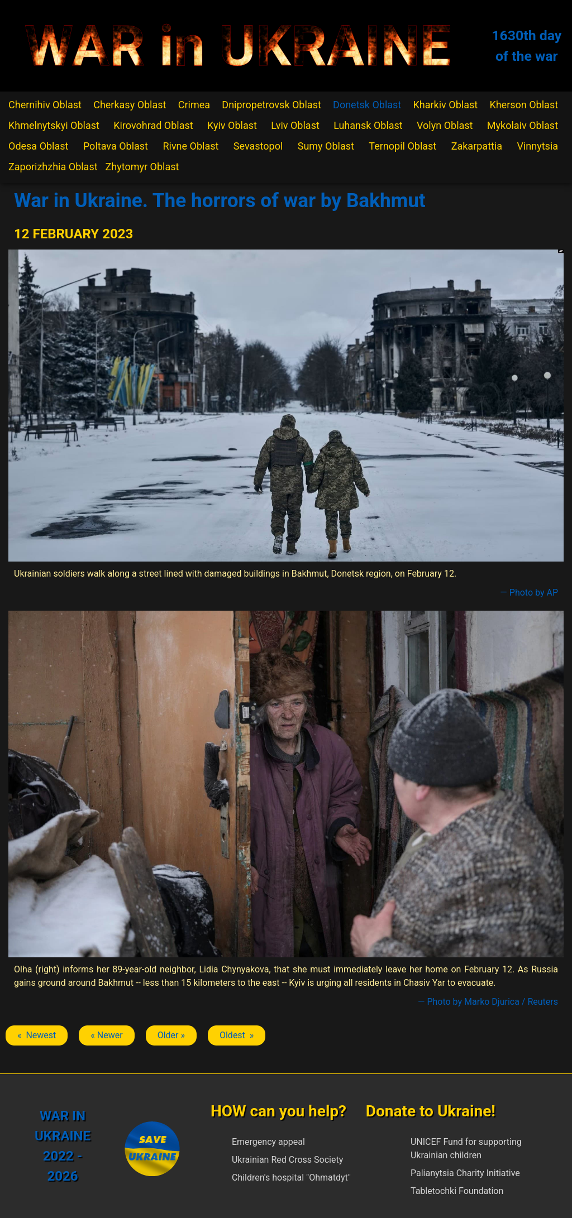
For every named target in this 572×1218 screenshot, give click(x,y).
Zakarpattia (476, 146)
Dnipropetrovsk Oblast (271, 105)
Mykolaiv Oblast (522, 125)
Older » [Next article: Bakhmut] (171, 1035)
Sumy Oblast (326, 146)
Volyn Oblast (445, 125)
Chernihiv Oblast (45, 105)
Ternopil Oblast (402, 146)
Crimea (194, 105)
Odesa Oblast (38, 146)
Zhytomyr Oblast (142, 166)
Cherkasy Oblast (129, 105)
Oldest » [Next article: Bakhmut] (237, 1035)
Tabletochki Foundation (457, 1191)
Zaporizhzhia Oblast (53, 166)
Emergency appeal (268, 1142)
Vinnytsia (537, 146)
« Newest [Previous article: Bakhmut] (36, 1035)
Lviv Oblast (295, 125)
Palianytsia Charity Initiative (465, 1173)
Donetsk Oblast (367, 105)
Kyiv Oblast (232, 125)
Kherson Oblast (523, 105)
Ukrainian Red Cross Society (287, 1159)
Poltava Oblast (115, 146)
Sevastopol (258, 146)
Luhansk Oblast (368, 125)
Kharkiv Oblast (445, 105)
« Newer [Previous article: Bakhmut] (106, 1035)
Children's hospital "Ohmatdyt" (291, 1177)
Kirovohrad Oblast (153, 125)
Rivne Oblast (190, 146)
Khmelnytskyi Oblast (53, 125)
